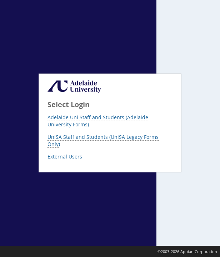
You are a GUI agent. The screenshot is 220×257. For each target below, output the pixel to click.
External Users (65, 156)
